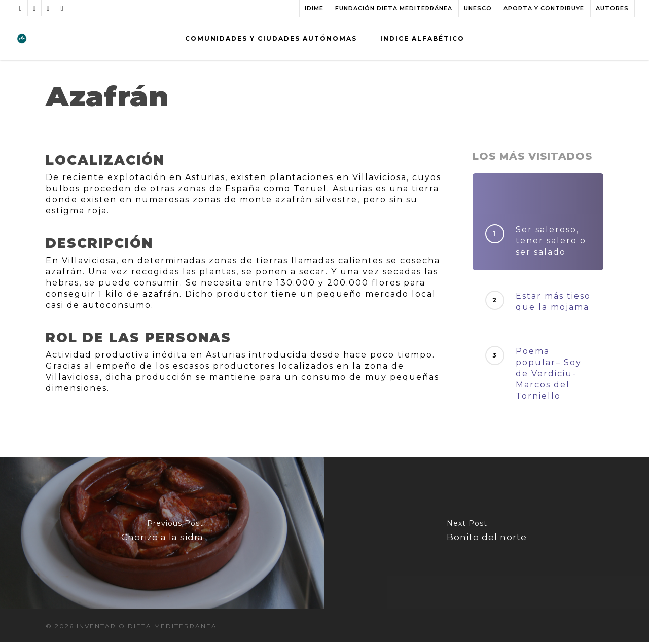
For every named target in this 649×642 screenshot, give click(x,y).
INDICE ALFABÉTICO (422, 38)
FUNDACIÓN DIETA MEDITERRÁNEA (393, 8)
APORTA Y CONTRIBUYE (543, 8)
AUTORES (612, 8)
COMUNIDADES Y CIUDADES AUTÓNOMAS (271, 38)
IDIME (314, 8)
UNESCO (478, 8)
